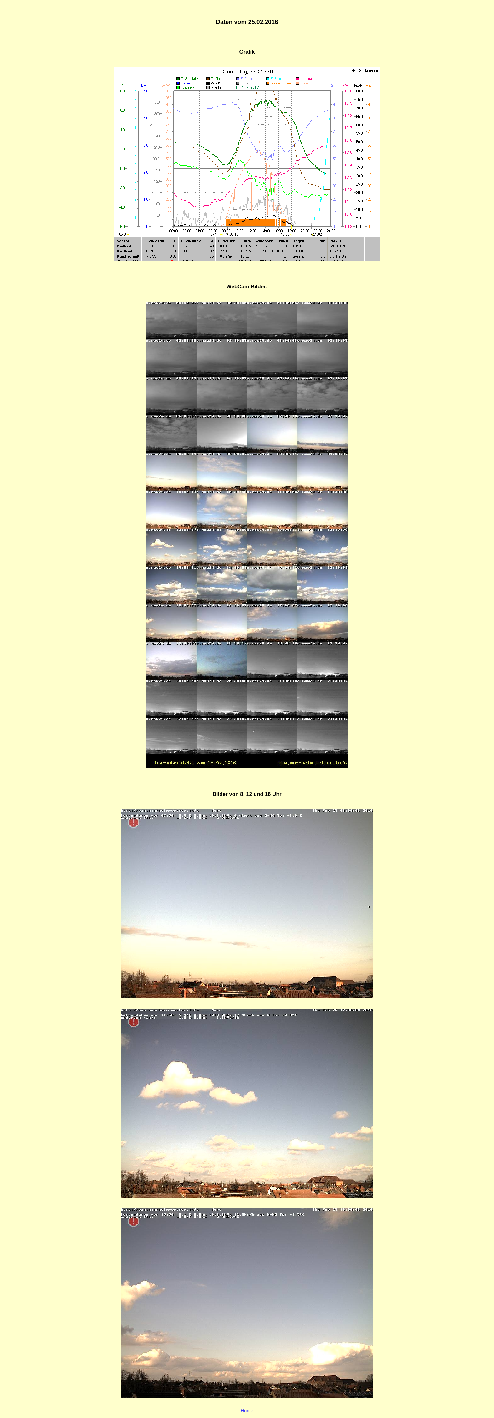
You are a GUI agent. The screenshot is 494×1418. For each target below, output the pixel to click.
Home (247, 1410)
